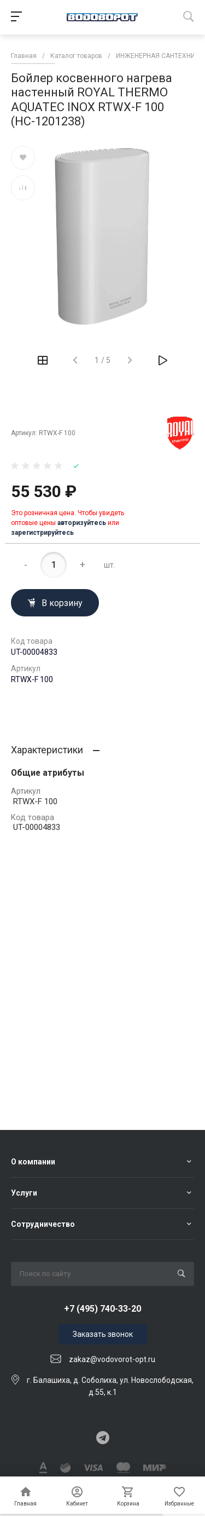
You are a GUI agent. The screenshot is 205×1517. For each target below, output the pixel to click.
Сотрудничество (43, 1224)
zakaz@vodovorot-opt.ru (112, 1359)
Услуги (24, 1193)
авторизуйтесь (81, 523)
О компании (33, 1161)
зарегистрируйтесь (42, 533)
